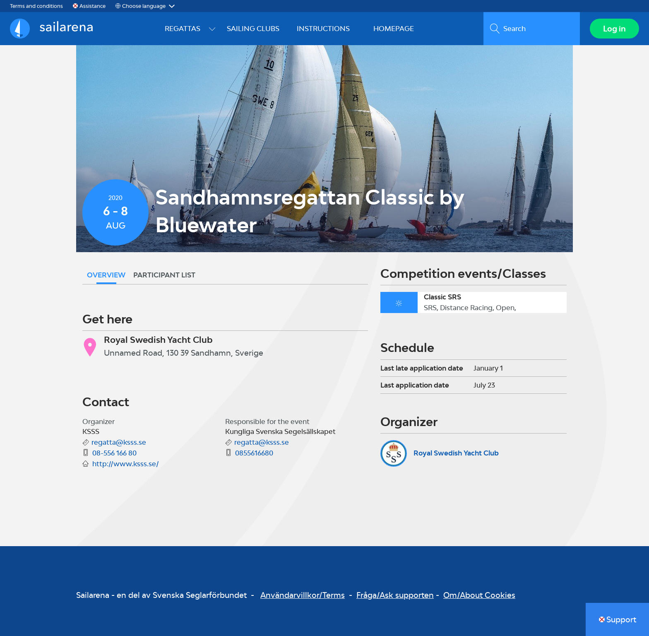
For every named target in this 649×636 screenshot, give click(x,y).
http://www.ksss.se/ (125, 464)
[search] (531, 28)
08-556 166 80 (114, 453)
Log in (614, 28)
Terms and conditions (36, 6)
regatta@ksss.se (118, 442)
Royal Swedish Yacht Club (456, 453)
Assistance (92, 6)
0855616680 (254, 453)
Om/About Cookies (479, 595)
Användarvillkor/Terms (302, 595)
